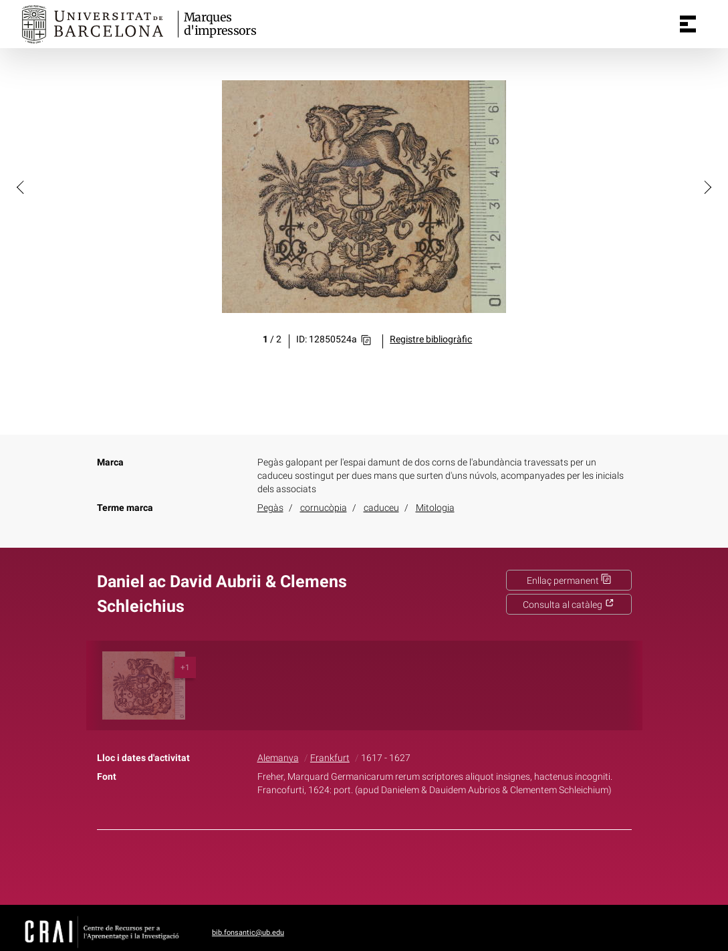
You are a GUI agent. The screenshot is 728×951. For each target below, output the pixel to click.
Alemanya (278, 758)
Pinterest (387, 865)
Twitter (357, 865)
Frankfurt (330, 758)
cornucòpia (323, 508)
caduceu (381, 508)
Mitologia (435, 508)
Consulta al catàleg (568, 605)
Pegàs (270, 508)
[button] (21, 186)
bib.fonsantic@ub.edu (248, 932)
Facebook (326, 865)
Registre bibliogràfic (431, 339)
